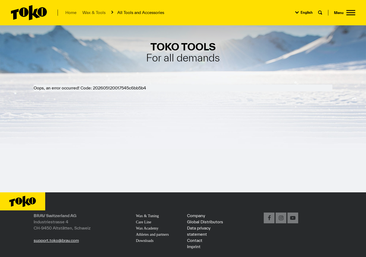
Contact (194, 240)
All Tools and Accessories (140, 12)
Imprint (193, 246)
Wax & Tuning (147, 216)
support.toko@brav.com (56, 240)
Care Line (143, 222)
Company (196, 215)
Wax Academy (147, 228)
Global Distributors (205, 221)
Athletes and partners (152, 234)
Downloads (145, 240)
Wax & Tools (93, 12)
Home (70, 12)
